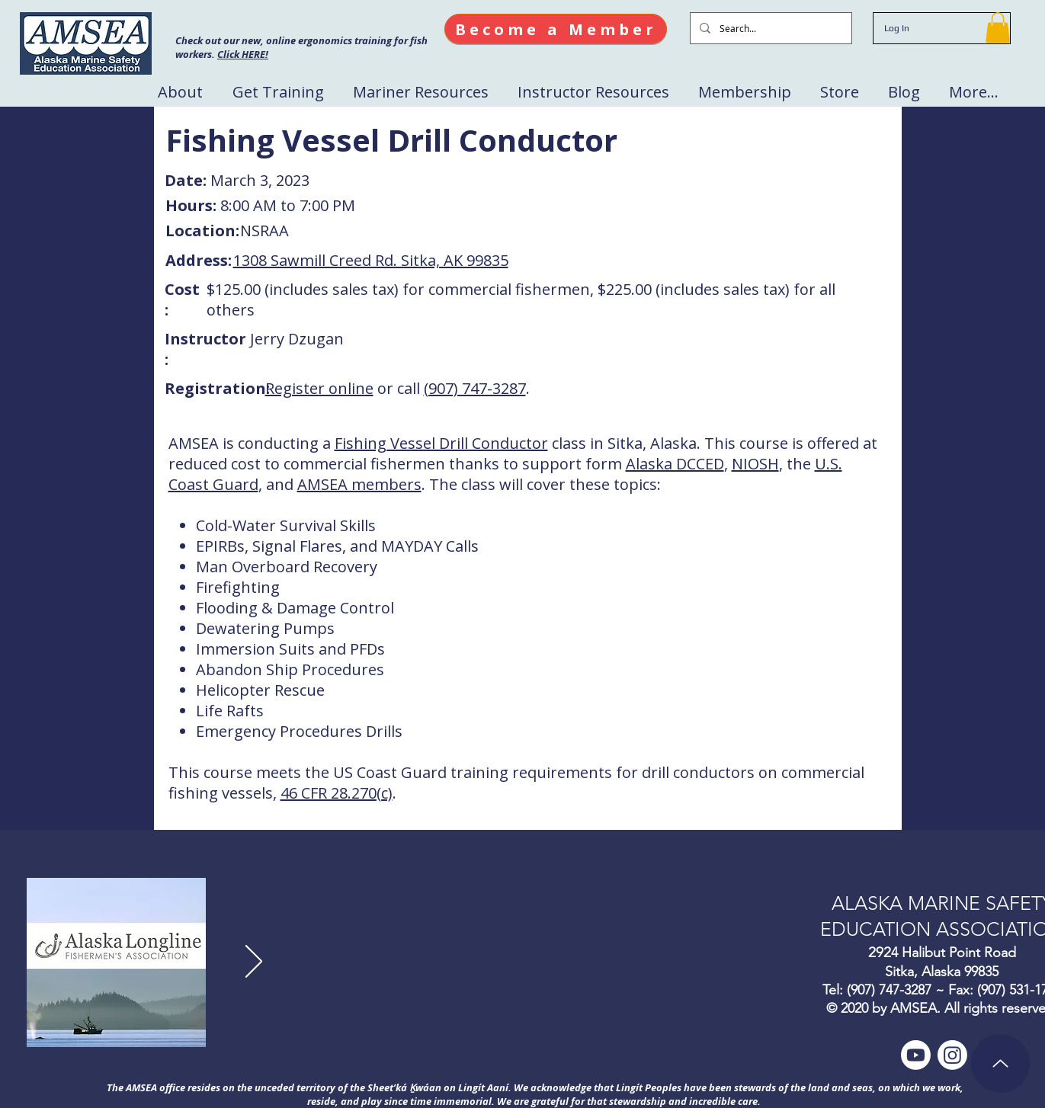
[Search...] (769, 28)
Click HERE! (242, 54)
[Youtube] (916, 1055)
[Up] (1000, 1063)
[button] (998, 27)
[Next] (253, 962)
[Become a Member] (555, 29)
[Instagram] (952, 1055)
